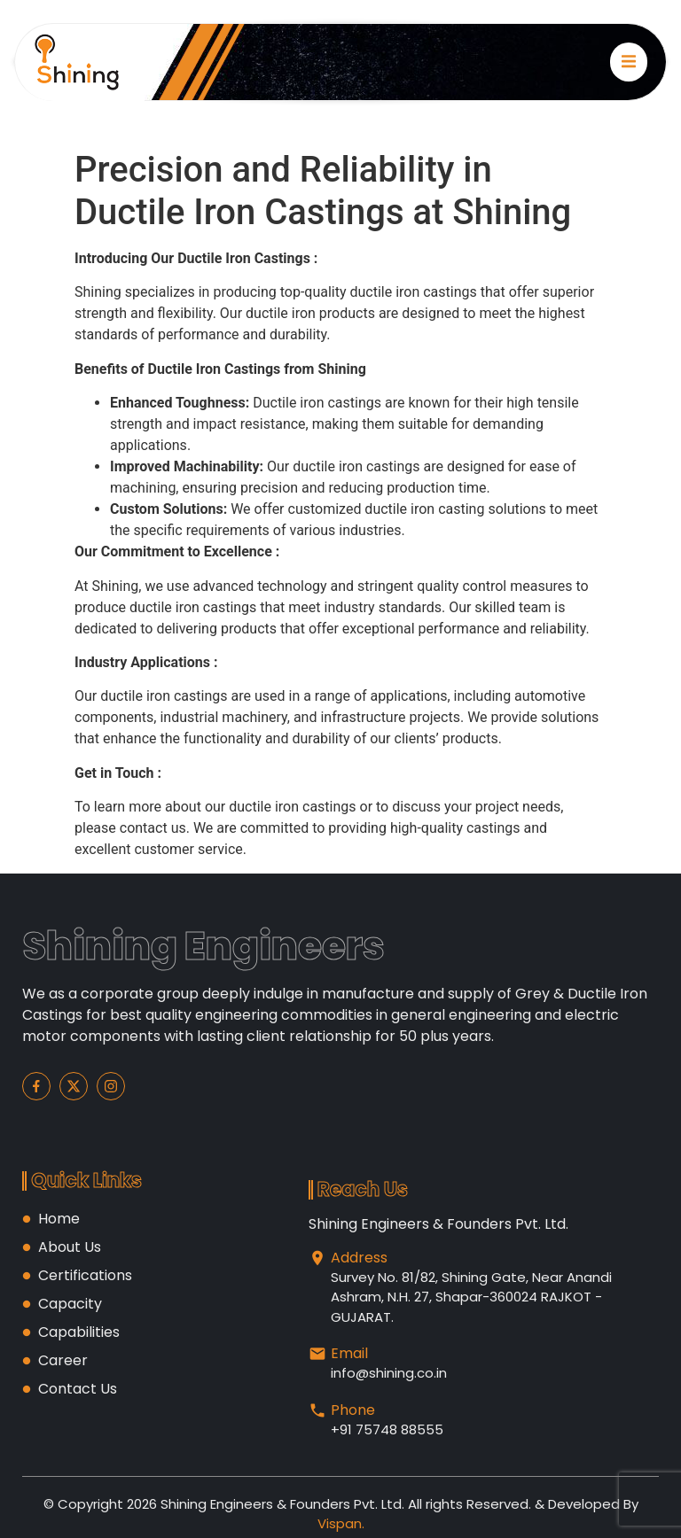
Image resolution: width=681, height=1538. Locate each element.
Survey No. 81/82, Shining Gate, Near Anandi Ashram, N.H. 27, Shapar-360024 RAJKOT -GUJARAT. (471, 1297)
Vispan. (340, 1523)
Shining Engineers (203, 946)
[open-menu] (628, 62)
